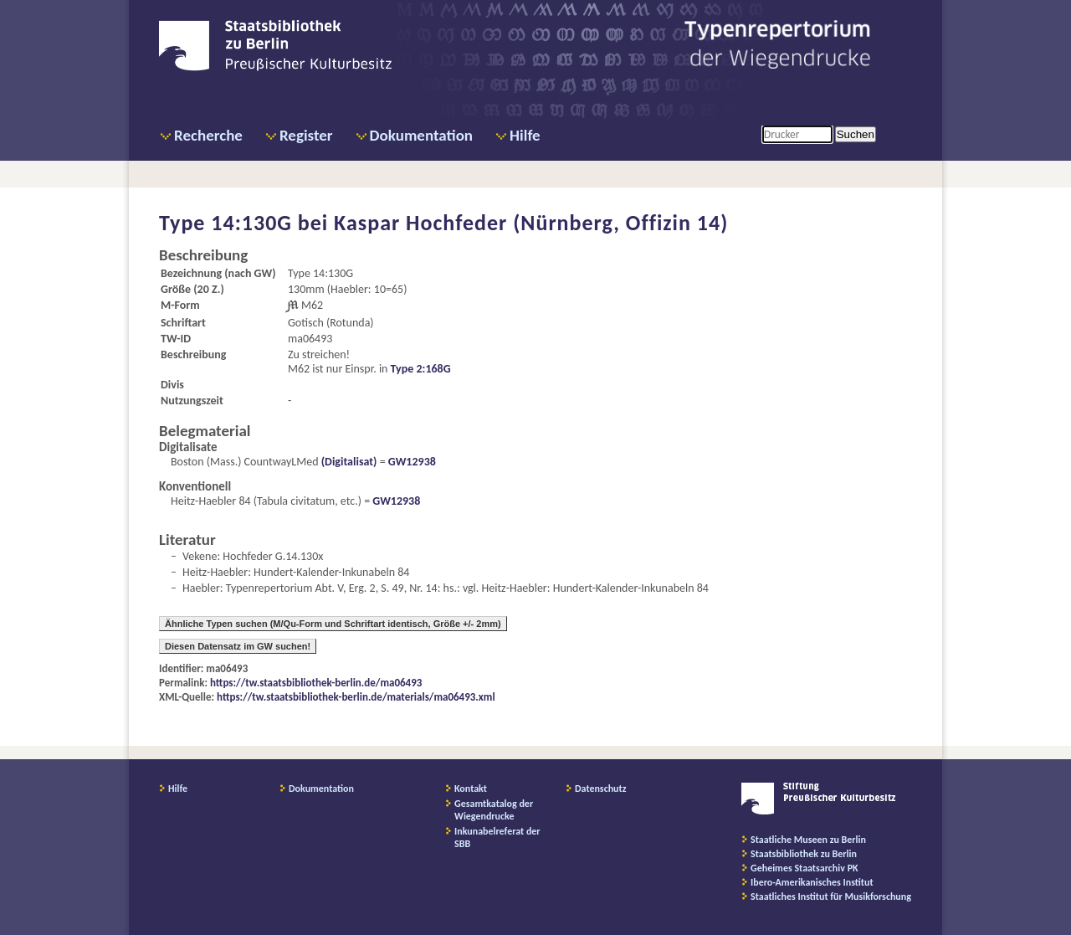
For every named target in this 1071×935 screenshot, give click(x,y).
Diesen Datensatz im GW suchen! (237, 646)
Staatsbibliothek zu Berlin (804, 854)
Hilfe (525, 135)
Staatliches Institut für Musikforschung (831, 896)
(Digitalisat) (348, 462)
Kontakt (470, 788)
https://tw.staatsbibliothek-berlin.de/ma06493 (316, 682)
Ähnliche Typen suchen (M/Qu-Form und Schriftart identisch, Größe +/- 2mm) (333, 624)
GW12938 (412, 462)
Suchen (855, 134)
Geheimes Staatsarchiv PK (804, 868)
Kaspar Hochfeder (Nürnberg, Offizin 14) (531, 222)
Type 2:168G (421, 369)
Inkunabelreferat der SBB (497, 837)
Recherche (208, 135)
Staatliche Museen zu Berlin (808, 839)
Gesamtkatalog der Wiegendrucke (493, 810)
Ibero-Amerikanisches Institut (812, 882)
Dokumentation (421, 135)
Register (306, 135)
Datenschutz (601, 788)
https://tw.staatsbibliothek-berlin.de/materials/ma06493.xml (356, 697)
